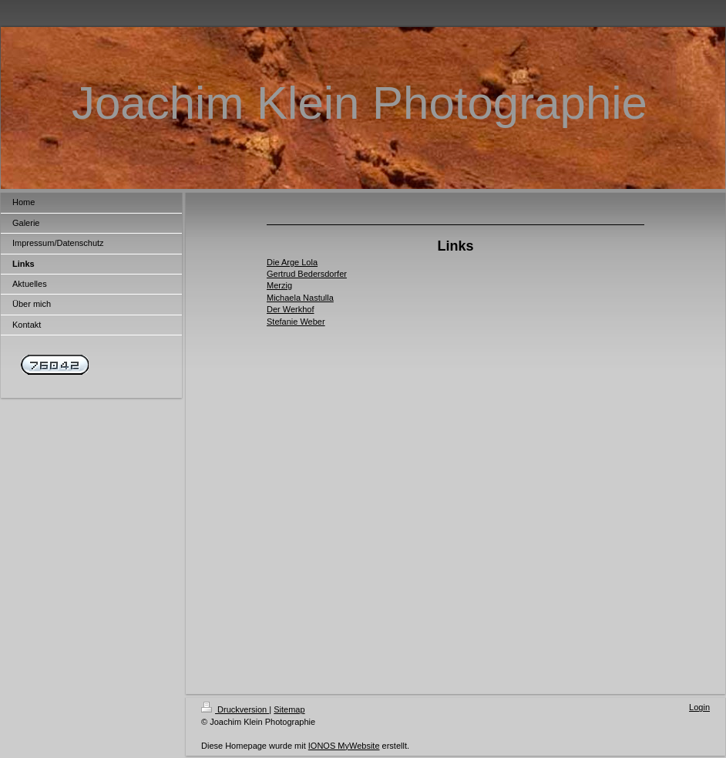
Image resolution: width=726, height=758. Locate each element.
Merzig (279, 285)
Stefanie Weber (296, 321)
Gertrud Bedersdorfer (307, 273)
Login (699, 707)
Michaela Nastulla (300, 297)
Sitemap (289, 709)
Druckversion (235, 709)
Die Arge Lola (292, 262)
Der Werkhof (290, 309)
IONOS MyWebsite (344, 745)
